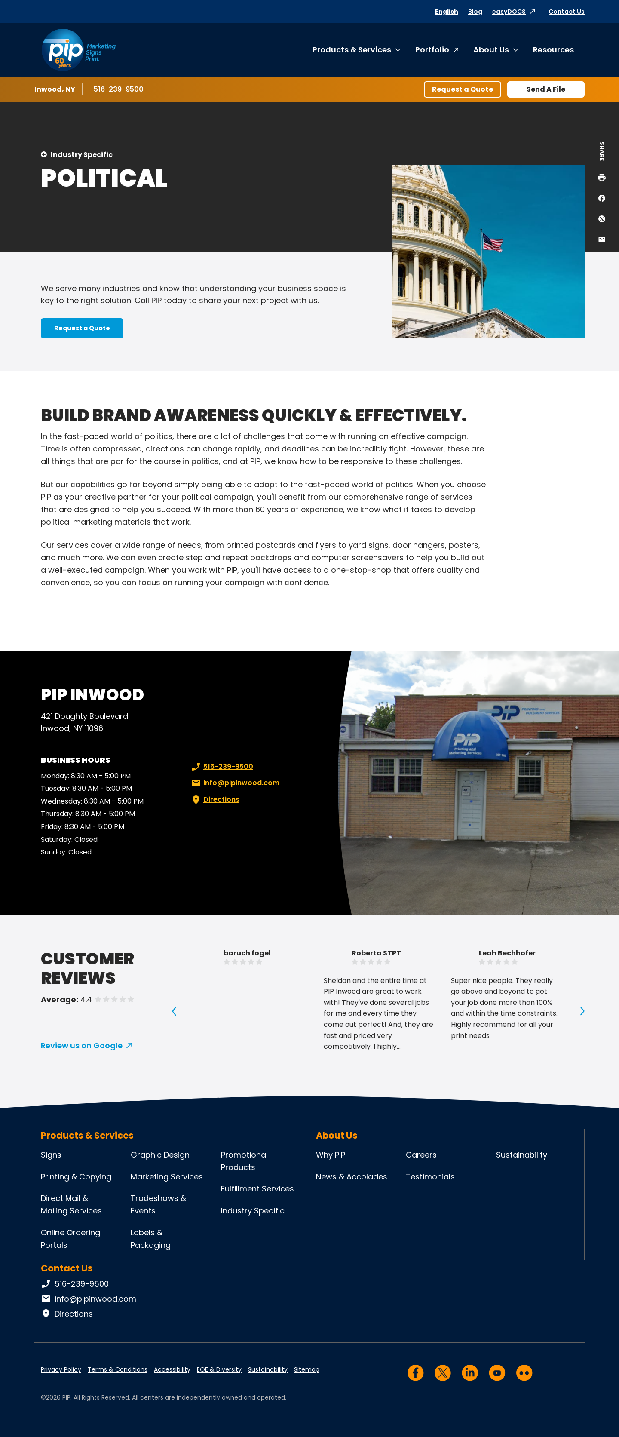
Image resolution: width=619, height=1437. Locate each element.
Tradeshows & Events (158, 1204)
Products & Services (352, 49)
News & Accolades (351, 1176)
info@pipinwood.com (234, 783)
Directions (214, 799)
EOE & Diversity (219, 1369)
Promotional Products (244, 1161)
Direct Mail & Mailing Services (71, 1204)
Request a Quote (462, 89)
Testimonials (430, 1176)
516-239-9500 (119, 89)
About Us (491, 49)
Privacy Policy (61, 1369)
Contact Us (567, 11)
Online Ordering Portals (70, 1238)
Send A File (546, 89)
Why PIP (330, 1154)
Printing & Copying (76, 1176)
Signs (51, 1154)
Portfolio (432, 49)
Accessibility (172, 1369)
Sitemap (306, 1369)
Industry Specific (82, 155)
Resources (553, 49)
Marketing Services (167, 1176)
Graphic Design (160, 1154)
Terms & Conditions (117, 1369)
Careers (421, 1154)
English (446, 11)
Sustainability (521, 1154)
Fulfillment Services (257, 1188)
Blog (475, 11)
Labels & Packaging (151, 1238)
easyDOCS (509, 11)
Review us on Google (82, 1045)
